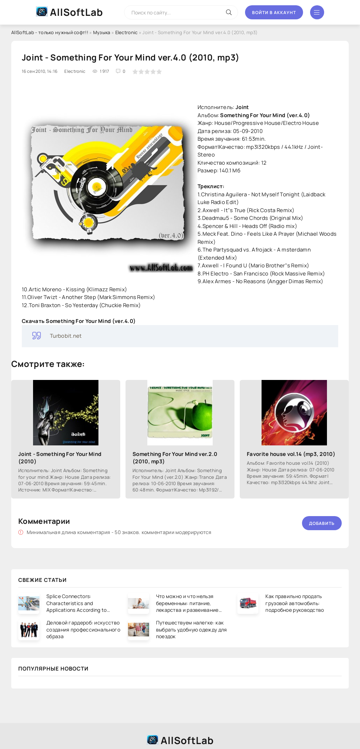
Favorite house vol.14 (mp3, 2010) (291, 454)
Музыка (101, 32)
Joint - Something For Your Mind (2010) (59, 457)
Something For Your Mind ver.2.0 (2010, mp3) (175, 457)
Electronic (126, 32)
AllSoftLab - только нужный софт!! (49, 32)
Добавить (322, 523)
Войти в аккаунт (274, 12)
